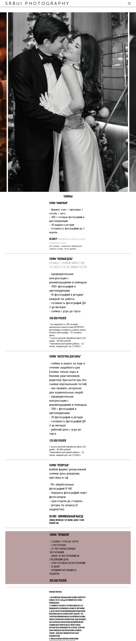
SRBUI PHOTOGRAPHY (37, 3)
